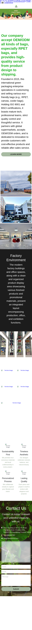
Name (4, 570)
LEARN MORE (16, 156)
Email (4, 575)
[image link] (8, 378)
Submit (16, 593)
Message (5, 580)
